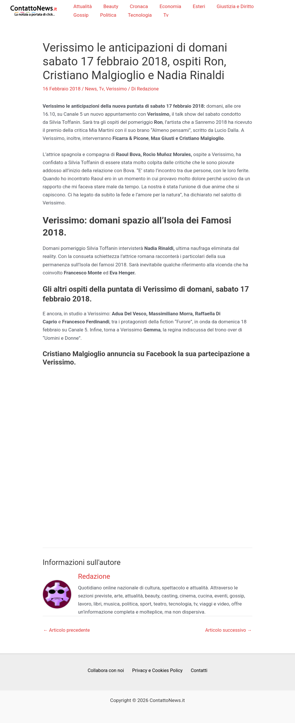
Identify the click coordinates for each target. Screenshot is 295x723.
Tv (137, 15)
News (91, 89)
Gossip (264, 7)
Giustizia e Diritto (228, 7)
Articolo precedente (67, 630)
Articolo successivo (227, 630)
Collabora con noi (107, 671)
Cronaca (137, 7)
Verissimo (117, 89)
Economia (166, 7)
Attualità (84, 7)
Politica (83, 15)
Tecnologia (113, 15)
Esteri (194, 7)
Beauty (110, 7)
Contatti (197, 671)
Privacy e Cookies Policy (157, 671)
